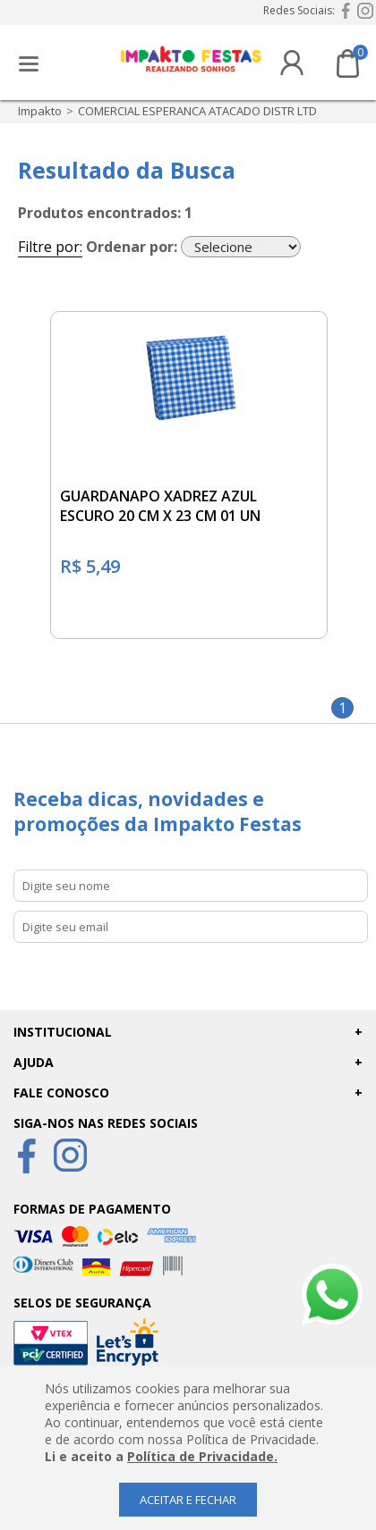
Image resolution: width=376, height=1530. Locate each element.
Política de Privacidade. (202, 1456)
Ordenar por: (131, 246)
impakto (40, 111)
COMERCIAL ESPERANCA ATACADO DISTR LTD (197, 111)
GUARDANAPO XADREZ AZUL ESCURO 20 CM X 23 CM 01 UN (160, 505)
